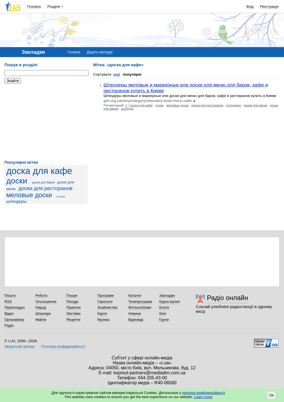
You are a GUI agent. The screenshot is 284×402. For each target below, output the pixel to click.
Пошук (71, 295)
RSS (8, 301)
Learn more (203, 397)
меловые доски (29, 195)
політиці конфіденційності (203, 393)
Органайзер (14, 319)
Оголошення (46, 301)
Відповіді (135, 319)
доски (16, 180)
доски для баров (43, 182)
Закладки (167, 295)
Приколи (73, 307)
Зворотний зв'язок (19, 346)
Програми (105, 295)
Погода (72, 301)
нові (116, 74)
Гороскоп (104, 301)
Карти (102, 313)
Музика (103, 319)
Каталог (134, 295)
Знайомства (107, 307)
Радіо (9, 325)
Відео (9, 313)
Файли (41, 319)
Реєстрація (269, 6)
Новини (134, 313)
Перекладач (14, 307)
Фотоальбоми (139, 307)
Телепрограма (140, 301)
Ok (271, 395)
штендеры (16, 201)
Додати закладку (100, 52)
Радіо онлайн (227, 297)
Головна (34, 6)
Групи (164, 319)
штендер (60, 196)
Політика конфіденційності (63, 346)
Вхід (250, 6)
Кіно (162, 313)
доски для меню (255, 105)
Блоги (164, 307)
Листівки (73, 313)
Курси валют (169, 301)
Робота (41, 295)
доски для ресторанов (46, 188)
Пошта (10, 295)
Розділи (53, 6)
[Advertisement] (46, 122)
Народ (41, 307)
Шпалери (43, 313)
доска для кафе (39, 171)
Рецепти (73, 319)
